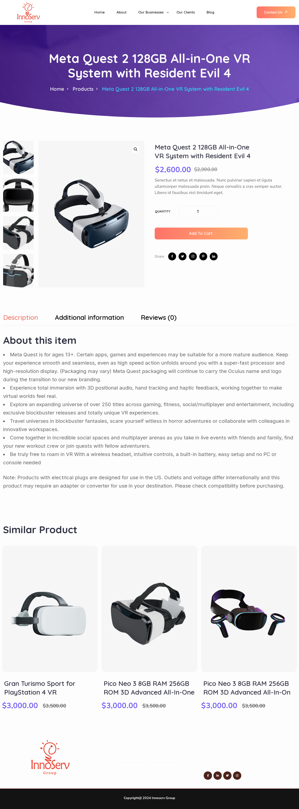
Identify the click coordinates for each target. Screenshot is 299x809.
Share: (160, 256)
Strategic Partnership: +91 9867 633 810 (146, 770)
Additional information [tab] (89, 317)
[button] (135, 149)
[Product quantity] (198, 211)
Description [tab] (20, 317)
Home (57, 89)
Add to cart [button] (201, 233)
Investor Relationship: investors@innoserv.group (150, 765)
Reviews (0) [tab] (158, 317)
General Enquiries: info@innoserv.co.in (143, 759)
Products (83, 89)
